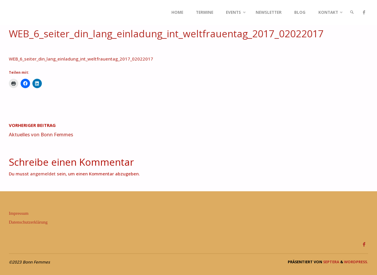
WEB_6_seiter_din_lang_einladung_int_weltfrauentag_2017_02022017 (81, 59)
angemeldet (43, 174)
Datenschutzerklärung (28, 222)
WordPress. (356, 261)
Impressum (19, 213)
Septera (330, 261)
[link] (352, 12)
